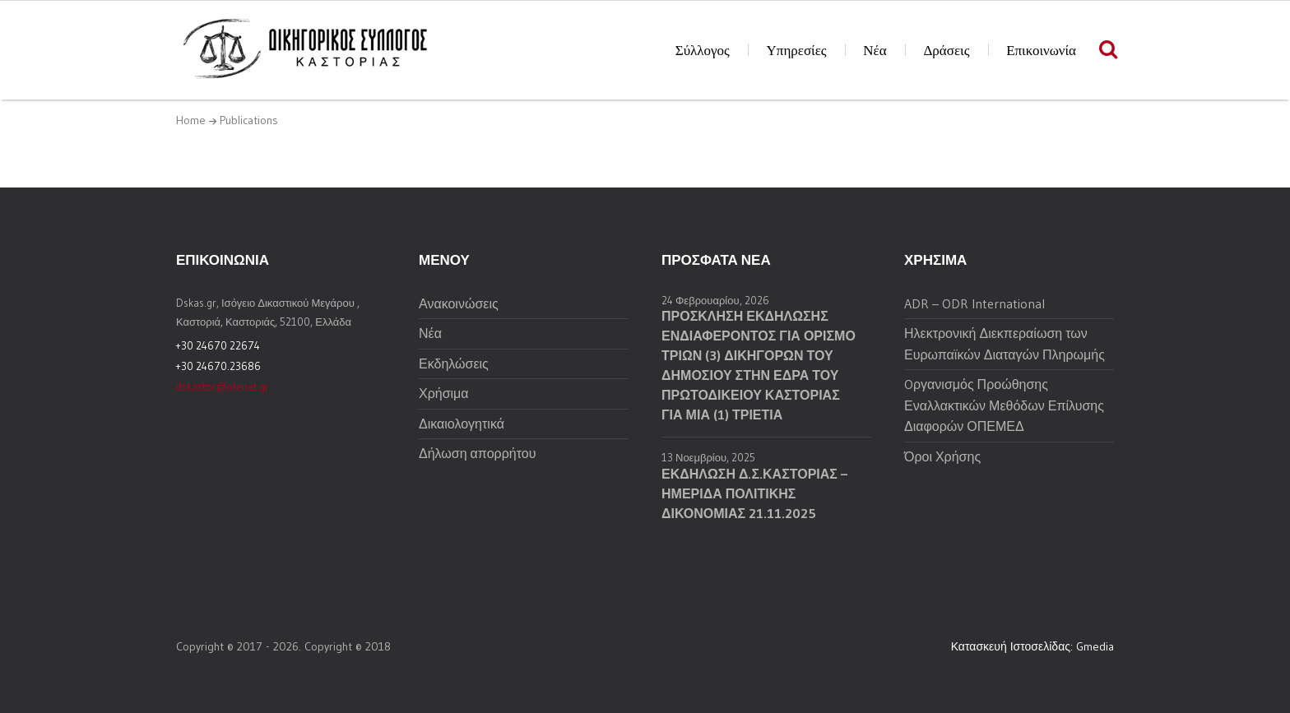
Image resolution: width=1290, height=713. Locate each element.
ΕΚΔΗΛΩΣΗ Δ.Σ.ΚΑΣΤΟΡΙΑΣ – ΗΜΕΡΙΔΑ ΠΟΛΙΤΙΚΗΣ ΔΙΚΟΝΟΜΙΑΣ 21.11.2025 (754, 493)
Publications (249, 120)
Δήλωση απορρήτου (477, 453)
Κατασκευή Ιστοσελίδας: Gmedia (1032, 646)
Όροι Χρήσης (942, 456)
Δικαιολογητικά (461, 423)
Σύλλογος (702, 50)
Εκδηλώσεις (454, 363)
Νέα (874, 50)
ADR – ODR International (974, 303)
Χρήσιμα (444, 393)
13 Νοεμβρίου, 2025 (708, 457)
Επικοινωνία (1041, 50)
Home (191, 120)
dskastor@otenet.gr (222, 386)
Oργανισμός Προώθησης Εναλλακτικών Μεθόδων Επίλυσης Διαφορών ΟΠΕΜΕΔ (1004, 405)
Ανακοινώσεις (459, 303)
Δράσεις (946, 50)
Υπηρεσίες (797, 50)
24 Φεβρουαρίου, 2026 (715, 300)
